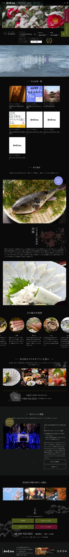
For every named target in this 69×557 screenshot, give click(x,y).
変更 (34, 537)
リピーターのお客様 (67, 15)
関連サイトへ (55, 467)
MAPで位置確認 (55, 461)
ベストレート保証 (34, 41)
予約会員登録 (45, 537)
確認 (31, 537)
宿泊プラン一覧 (22, 38)
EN (64, 3)
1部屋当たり (40, 32)
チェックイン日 (22, 32)
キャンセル (38, 537)
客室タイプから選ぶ (46, 520)
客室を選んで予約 (34, 38)
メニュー (67, 3)
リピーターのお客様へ (46, 527)
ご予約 (67, 30)
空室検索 (22, 520)
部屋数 (51, 32)
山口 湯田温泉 (8, 3)
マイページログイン (25, 537)
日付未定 (23, 36)
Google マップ (21, 551)
